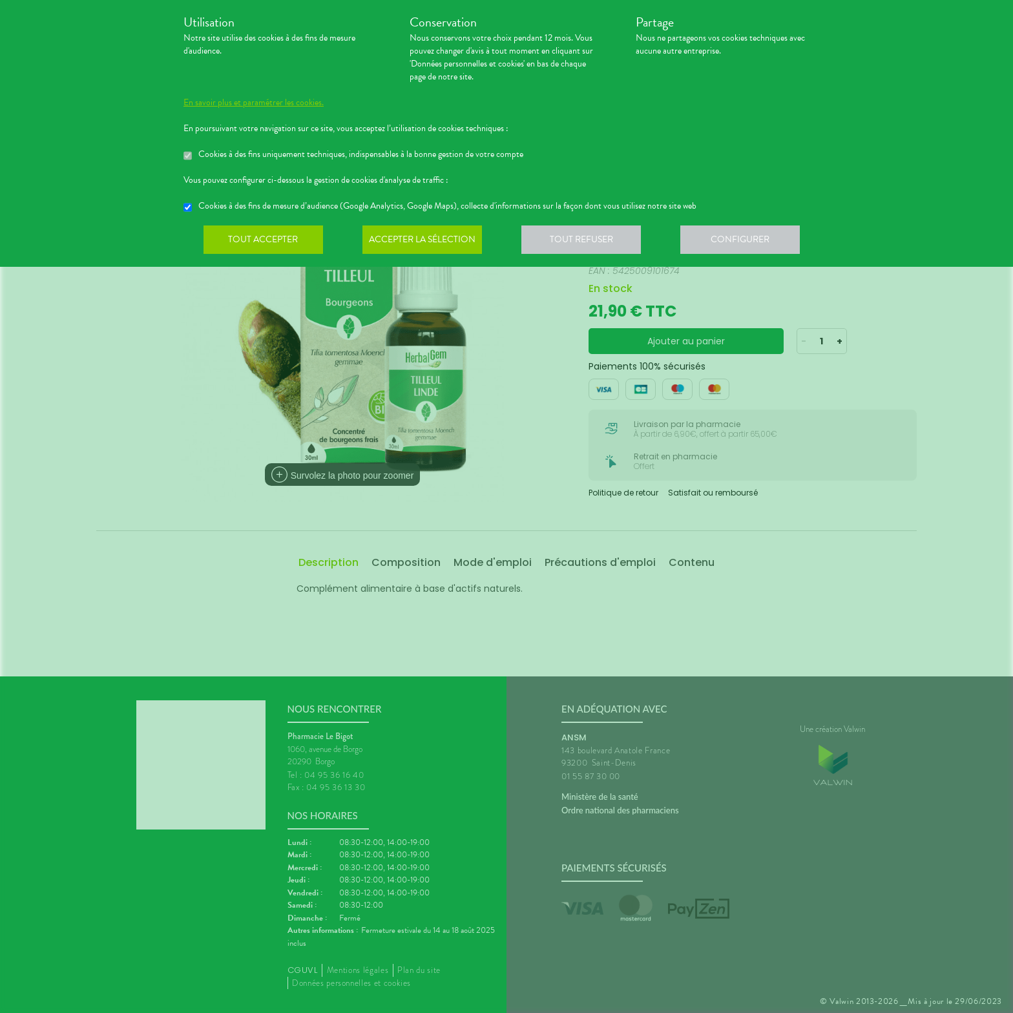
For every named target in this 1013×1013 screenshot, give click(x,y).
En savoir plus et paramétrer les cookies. (253, 102)
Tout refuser (587, 241)
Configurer (748, 241)
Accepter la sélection (426, 241)
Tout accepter (264, 241)
